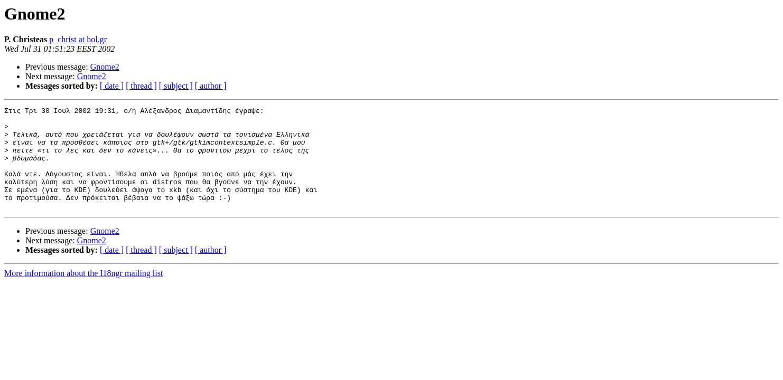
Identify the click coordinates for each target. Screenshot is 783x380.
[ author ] (211, 85)
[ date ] (112, 85)
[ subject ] (176, 85)
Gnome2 (104, 66)
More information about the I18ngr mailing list (83, 293)
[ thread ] (141, 85)
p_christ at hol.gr (78, 39)
